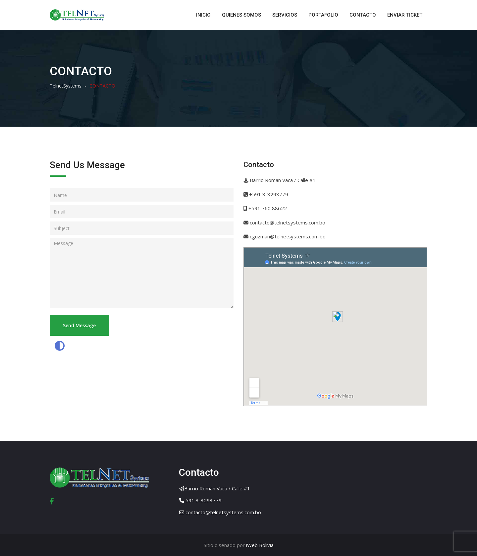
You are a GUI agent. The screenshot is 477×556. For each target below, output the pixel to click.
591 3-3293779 (204, 500)
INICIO (203, 15)
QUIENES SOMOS (241, 15)
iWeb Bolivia (259, 545)
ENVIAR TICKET (404, 15)
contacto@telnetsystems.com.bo (223, 512)
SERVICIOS (284, 15)
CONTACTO (362, 15)
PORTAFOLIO (323, 15)
